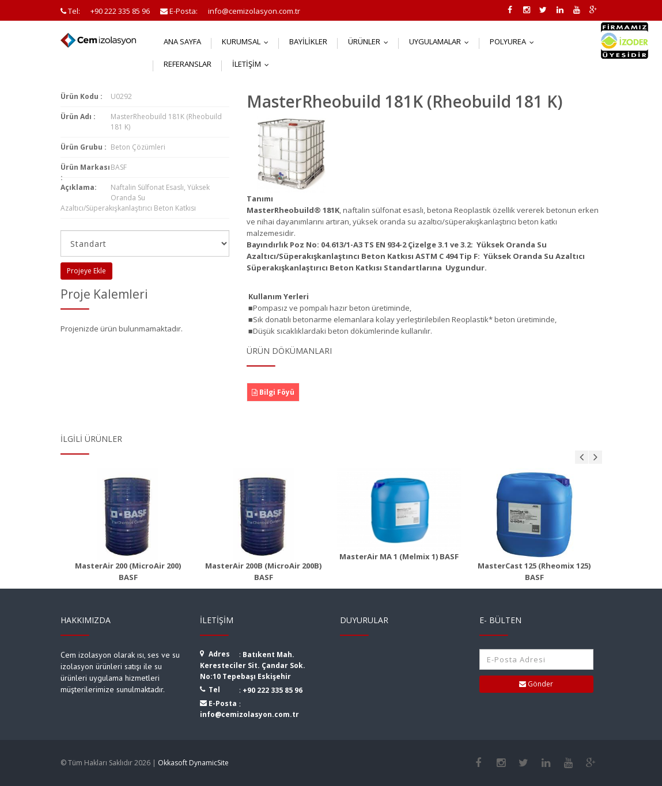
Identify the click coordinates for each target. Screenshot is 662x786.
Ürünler (371, 41)
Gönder (536, 684)
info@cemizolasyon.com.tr (249, 714)
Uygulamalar (441, 41)
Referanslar (187, 64)
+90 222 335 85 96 (272, 690)
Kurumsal (248, 41)
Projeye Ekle (86, 271)
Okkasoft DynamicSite (193, 763)
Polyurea (514, 41)
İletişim (253, 64)
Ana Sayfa (182, 41)
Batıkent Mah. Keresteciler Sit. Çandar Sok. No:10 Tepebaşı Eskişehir (252, 665)
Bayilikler (308, 41)
